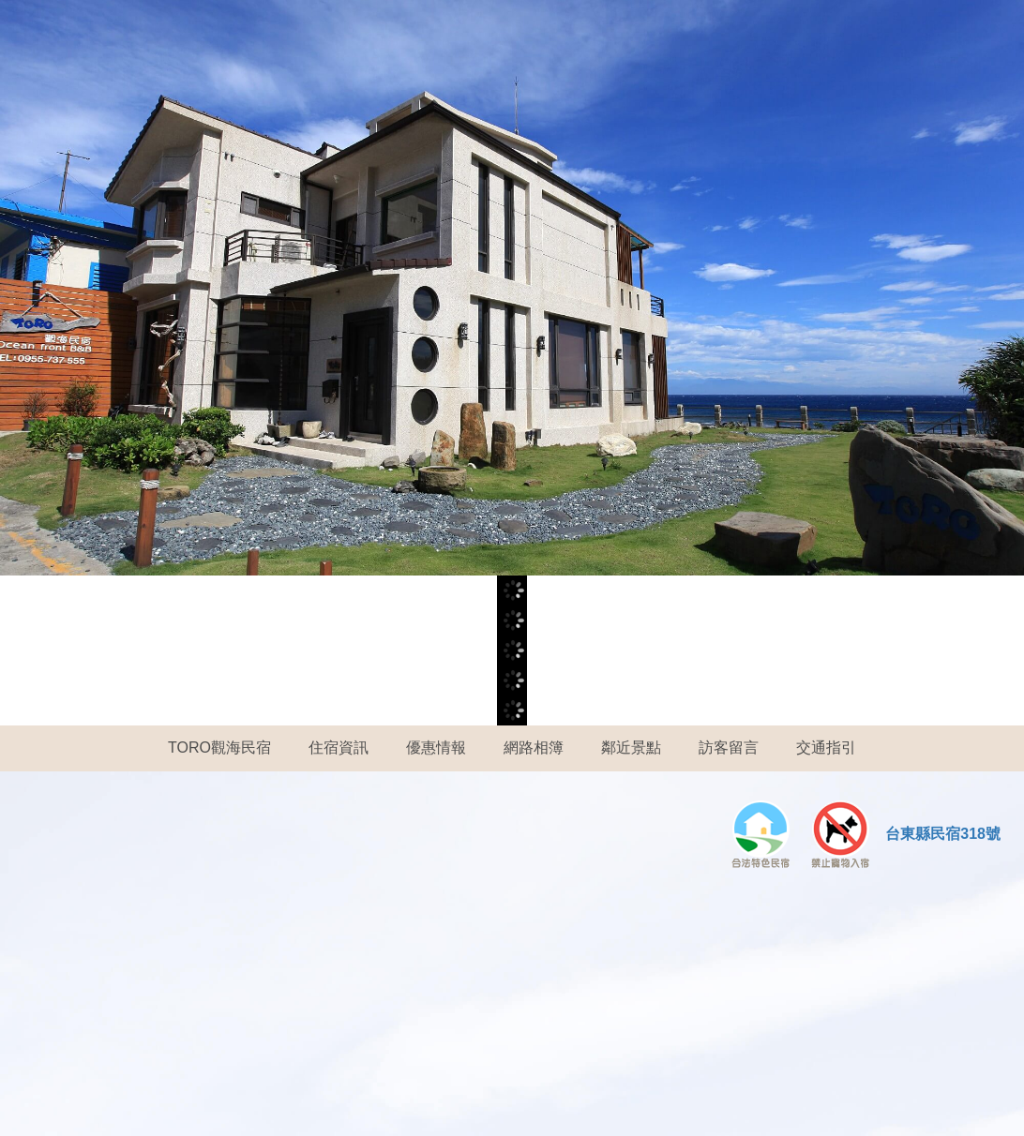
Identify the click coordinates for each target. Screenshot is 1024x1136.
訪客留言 (729, 747)
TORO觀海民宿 (219, 747)
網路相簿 (534, 747)
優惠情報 (436, 747)
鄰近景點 (631, 747)
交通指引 (826, 747)
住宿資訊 (339, 747)
